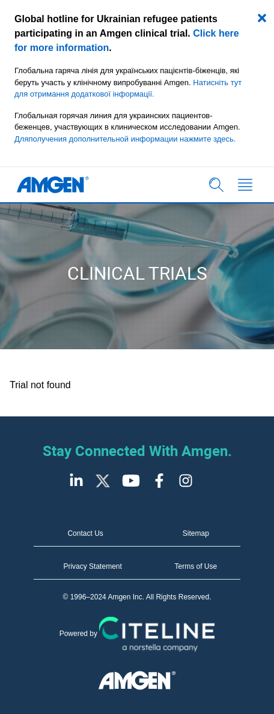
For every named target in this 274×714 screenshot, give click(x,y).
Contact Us (85, 533)
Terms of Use (196, 566)
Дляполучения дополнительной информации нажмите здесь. (125, 138)
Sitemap (196, 533)
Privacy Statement (92, 566)
